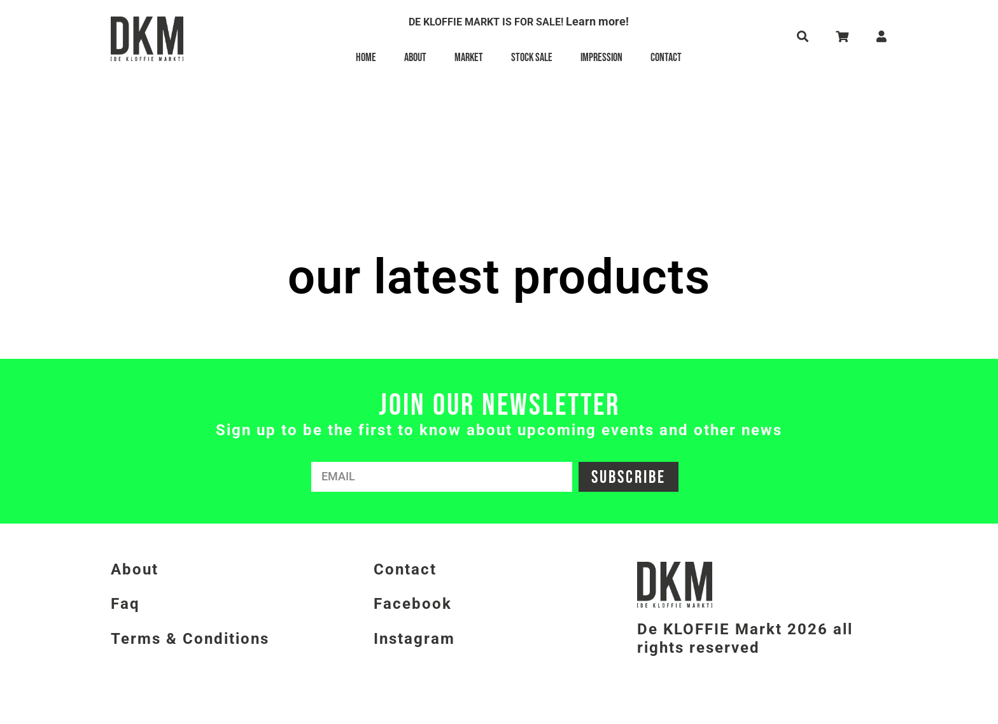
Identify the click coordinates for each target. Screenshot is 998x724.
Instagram (414, 639)
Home (366, 58)
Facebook (413, 604)
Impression (601, 58)
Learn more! (597, 21)
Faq (125, 604)
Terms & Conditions (190, 639)
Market (468, 58)
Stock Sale (531, 58)
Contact (666, 58)
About (415, 58)
